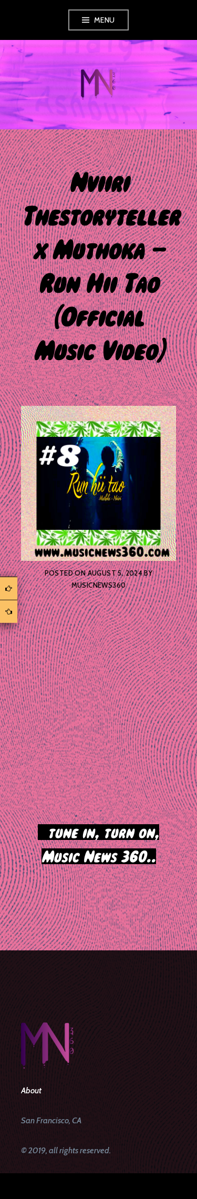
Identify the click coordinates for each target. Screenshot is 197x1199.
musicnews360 (98, 585)
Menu (104, 20)
